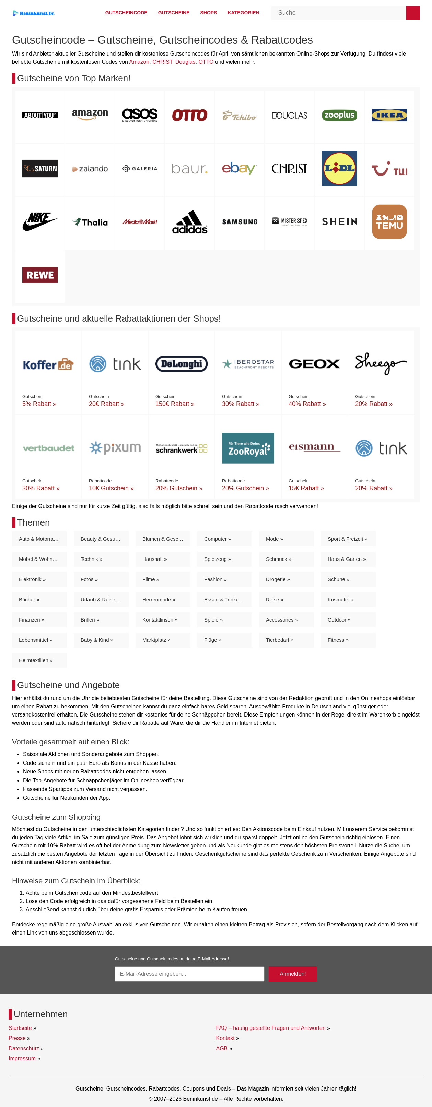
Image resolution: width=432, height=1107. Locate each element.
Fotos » (89, 579)
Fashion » (215, 579)
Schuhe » (338, 579)
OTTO (205, 62)
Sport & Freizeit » (347, 539)
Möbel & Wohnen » (40, 559)
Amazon (139, 62)
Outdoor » (339, 620)
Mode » (274, 539)
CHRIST (162, 62)
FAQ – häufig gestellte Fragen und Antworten (271, 1028)
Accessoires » (282, 620)
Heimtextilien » (35, 660)
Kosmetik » (340, 599)
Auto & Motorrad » (40, 539)
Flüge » (212, 640)
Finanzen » (31, 620)
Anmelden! (293, 974)
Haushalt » (154, 559)
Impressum (22, 1058)
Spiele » (213, 620)
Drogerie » (278, 579)
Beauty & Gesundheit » (105, 539)
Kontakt (225, 1038)
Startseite (20, 1028)
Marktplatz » (156, 640)
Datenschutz (24, 1048)
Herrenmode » (158, 599)
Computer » (217, 539)
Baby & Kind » (97, 640)
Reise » (274, 599)
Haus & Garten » (347, 559)
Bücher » (29, 599)
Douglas (185, 62)
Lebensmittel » (35, 640)
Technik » (91, 559)
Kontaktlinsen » (160, 620)
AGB (222, 1048)
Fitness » (338, 640)
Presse (17, 1038)
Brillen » (90, 620)
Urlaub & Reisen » (101, 599)
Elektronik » (32, 579)
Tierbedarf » (279, 640)
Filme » (150, 579)
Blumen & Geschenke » (166, 539)
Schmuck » (278, 559)
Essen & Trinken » (225, 599)
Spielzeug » (217, 559)
